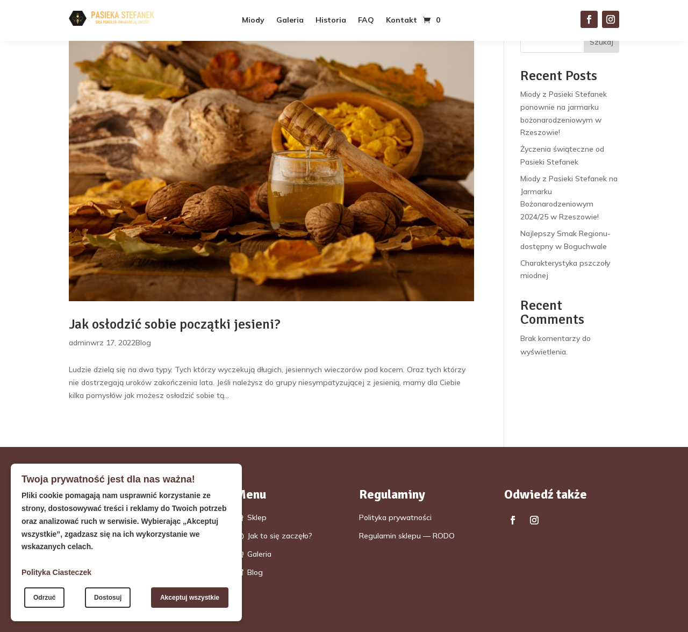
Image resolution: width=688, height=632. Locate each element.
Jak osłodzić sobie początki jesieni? (175, 324)
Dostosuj (107, 597)
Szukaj (601, 42)
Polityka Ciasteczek (56, 572)
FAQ (366, 20)
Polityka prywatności (395, 517)
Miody (253, 20)
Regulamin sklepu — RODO (407, 536)
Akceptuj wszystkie (189, 597)
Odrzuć (44, 597)
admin (79, 342)
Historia (331, 20)
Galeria (290, 20)
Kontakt (401, 20)
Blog (143, 342)
